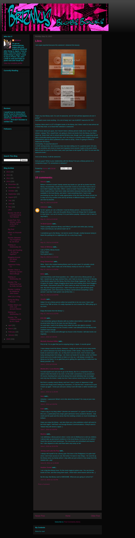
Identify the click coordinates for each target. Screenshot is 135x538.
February (11, 332)
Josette (43, 299)
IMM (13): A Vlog (14, 296)
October (11, 191)
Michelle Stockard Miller (49, 341)
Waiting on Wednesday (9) (14, 246)
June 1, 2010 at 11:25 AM (49, 392)
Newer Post (40, 516)
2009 (8, 339)
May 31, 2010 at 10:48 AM (49, 242)
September (12, 194)
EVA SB (43, 318)
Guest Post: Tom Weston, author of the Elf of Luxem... (14, 223)
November (12, 187)
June (10, 204)
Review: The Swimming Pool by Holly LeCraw (15, 284)
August (11, 197)
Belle (42, 274)
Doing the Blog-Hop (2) (13, 301)
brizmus (18, 40)
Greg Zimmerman (46, 261)
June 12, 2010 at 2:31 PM (49, 480)
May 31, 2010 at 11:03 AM (49, 257)
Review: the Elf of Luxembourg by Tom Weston (14, 215)
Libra (10, 210)
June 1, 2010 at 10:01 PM (49, 446)
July (10, 200)
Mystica (43, 434)
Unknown (43, 207)
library (43, 171)
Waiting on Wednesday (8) (14, 278)
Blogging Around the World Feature (14, 259)
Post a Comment (44, 484)
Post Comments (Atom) (72, 522)
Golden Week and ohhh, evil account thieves (14, 307)
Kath (42, 409)
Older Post (95, 516)
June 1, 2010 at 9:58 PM (48, 429)
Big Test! (11, 229)
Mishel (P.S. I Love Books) (49, 369)
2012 (8, 175)
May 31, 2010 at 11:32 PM (49, 313)
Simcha (43, 182)
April (10, 325)
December (12, 184)
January (11, 335)
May (10, 207)
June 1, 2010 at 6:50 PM (48, 404)
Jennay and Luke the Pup (49, 451)
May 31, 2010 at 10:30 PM (49, 295)
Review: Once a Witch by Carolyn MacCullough (15, 272)
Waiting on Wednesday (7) (14, 313)
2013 (8, 172)
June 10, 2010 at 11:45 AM (49, 463)
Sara (42, 396)
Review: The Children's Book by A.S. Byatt (14, 319)
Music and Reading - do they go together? (15, 252)
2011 (8, 178)
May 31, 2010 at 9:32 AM (48, 202)
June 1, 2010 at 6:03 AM (48, 364)
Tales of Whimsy (46, 247)
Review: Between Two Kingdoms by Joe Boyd (14, 240)
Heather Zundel (46, 467)
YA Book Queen (46, 224)
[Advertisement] (67, 499)
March (10, 328)
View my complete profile (13, 63)
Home (67, 516)
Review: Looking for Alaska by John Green (14, 291)
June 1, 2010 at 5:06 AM (48, 337)
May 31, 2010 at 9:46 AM (48, 219)
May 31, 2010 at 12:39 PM (49, 269)
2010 (8, 181)
